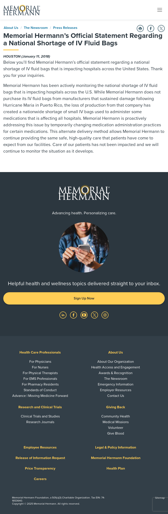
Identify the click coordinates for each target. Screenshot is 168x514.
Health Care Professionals (40, 352)
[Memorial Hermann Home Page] (21, 9)
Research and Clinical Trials (40, 407)
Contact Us (115, 396)
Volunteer (115, 428)
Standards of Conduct (40, 390)
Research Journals (40, 422)
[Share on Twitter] (161, 28)
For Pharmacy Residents (40, 384)
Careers (40, 479)
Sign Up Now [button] (84, 298)
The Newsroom (36, 28)
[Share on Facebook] (150, 28)
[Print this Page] (140, 28)
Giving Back (115, 407)
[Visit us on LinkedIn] (63, 315)
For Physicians (40, 362)
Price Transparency (40, 468)
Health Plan (116, 468)
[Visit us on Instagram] (105, 315)
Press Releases (65, 28)
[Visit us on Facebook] (74, 315)
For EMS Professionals (40, 379)
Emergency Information (115, 384)
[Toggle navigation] (160, 9)
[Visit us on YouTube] (84, 315)
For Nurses (40, 367)
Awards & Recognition (116, 373)
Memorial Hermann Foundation (115, 458)
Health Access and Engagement (115, 367)
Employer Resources (115, 390)
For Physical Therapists (40, 373)
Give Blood (115, 433)
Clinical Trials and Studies (40, 416)
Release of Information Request (40, 458)
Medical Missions (116, 422)
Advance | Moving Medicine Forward (40, 396)
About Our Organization (115, 362)
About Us (11, 28)
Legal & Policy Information (115, 447)
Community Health (115, 416)
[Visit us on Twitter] (95, 315)
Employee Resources (40, 447)
